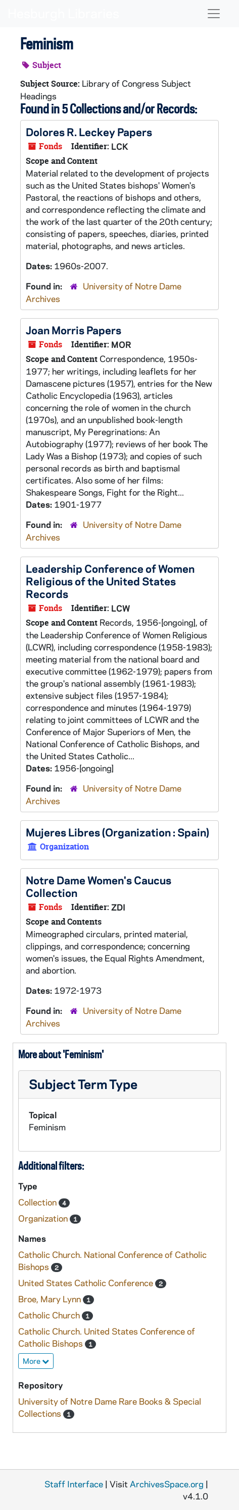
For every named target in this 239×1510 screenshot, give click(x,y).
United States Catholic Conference (86, 1282)
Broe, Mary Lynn (50, 1298)
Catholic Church (50, 1314)
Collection (38, 1201)
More (36, 1361)
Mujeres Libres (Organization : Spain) (117, 832)
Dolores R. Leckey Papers (89, 132)
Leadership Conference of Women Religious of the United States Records (110, 580)
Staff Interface (73, 1483)
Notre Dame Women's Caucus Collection (98, 886)
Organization (44, 1218)
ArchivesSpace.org (167, 1483)
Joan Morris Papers (73, 330)
